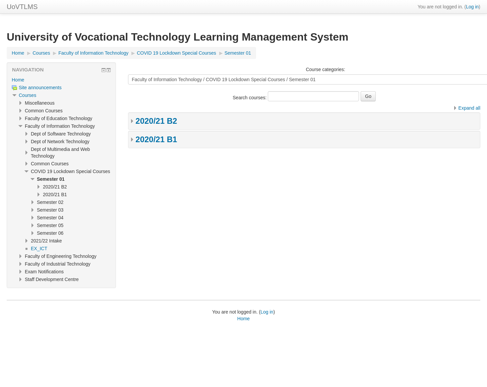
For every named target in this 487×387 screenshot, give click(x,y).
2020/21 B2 (156, 120)
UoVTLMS (22, 6)
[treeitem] (61, 79)
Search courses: (250, 97)
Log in (472, 6)
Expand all (469, 108)
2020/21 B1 (156, 139)
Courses (27, 95)
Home (18, 79)
